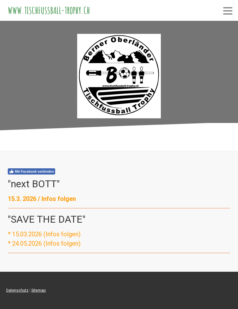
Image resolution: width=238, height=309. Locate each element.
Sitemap (38, 290)
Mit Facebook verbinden (31, 171)
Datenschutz (17, 290)
